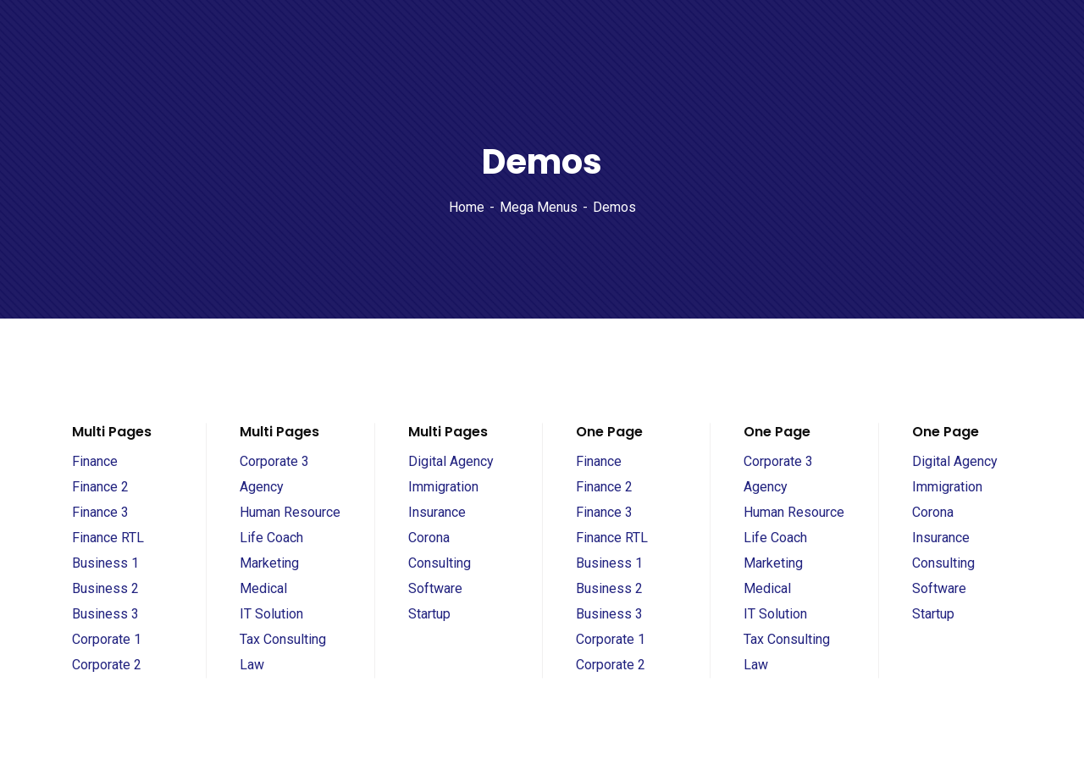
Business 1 (105, 563)
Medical (263, 588)
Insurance (437, 512)
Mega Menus (539, 207)
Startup (429, 614)
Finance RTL (108, 538)
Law (252, 665)
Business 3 (105, 614)
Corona (429, 538)
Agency (262, 487)
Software (435, 588)
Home (466, 207)
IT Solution (271, 614)
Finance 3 (100, 512)
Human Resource (290, 512)
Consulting (439, 563)
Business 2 (105, 588)
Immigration (443, 487)
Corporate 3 (274, 461)
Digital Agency (451, 461)
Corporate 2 (106, 665)
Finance (95, 461)
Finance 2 (100, 487)
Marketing (269, 563)
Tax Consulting (283, 639)
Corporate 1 (106, 639)
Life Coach (271, 538)
